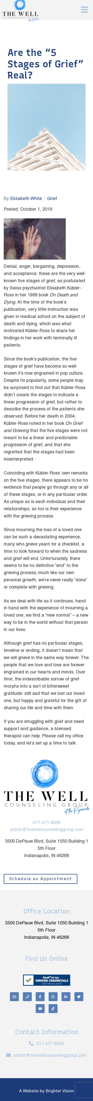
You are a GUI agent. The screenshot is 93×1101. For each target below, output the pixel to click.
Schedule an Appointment (40, 878)
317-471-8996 (47, 823)
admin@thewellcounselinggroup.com (46, 830)
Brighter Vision (60, 1091)
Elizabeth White (26, 199)
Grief (52, 199)
